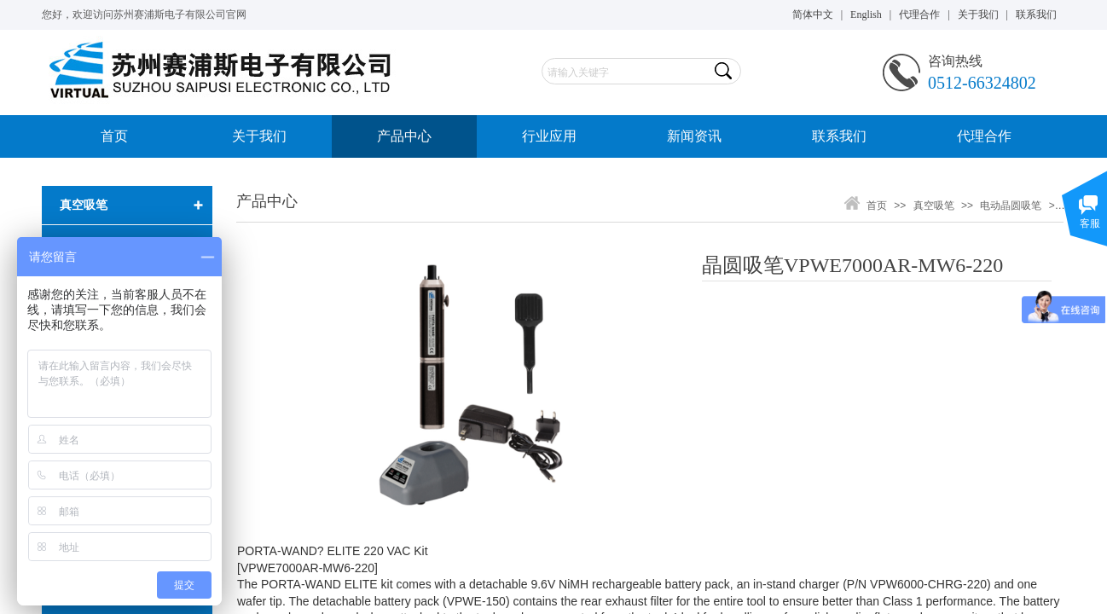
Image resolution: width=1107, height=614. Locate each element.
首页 (114, 136)
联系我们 (839, 136)
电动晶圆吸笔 (1010, 205)
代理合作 (984, 136)
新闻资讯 (694, 136)
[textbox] (626, 72)
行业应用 (549, 136)
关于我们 (259, 136)
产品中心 (404, 136)
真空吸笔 (933, 205)
